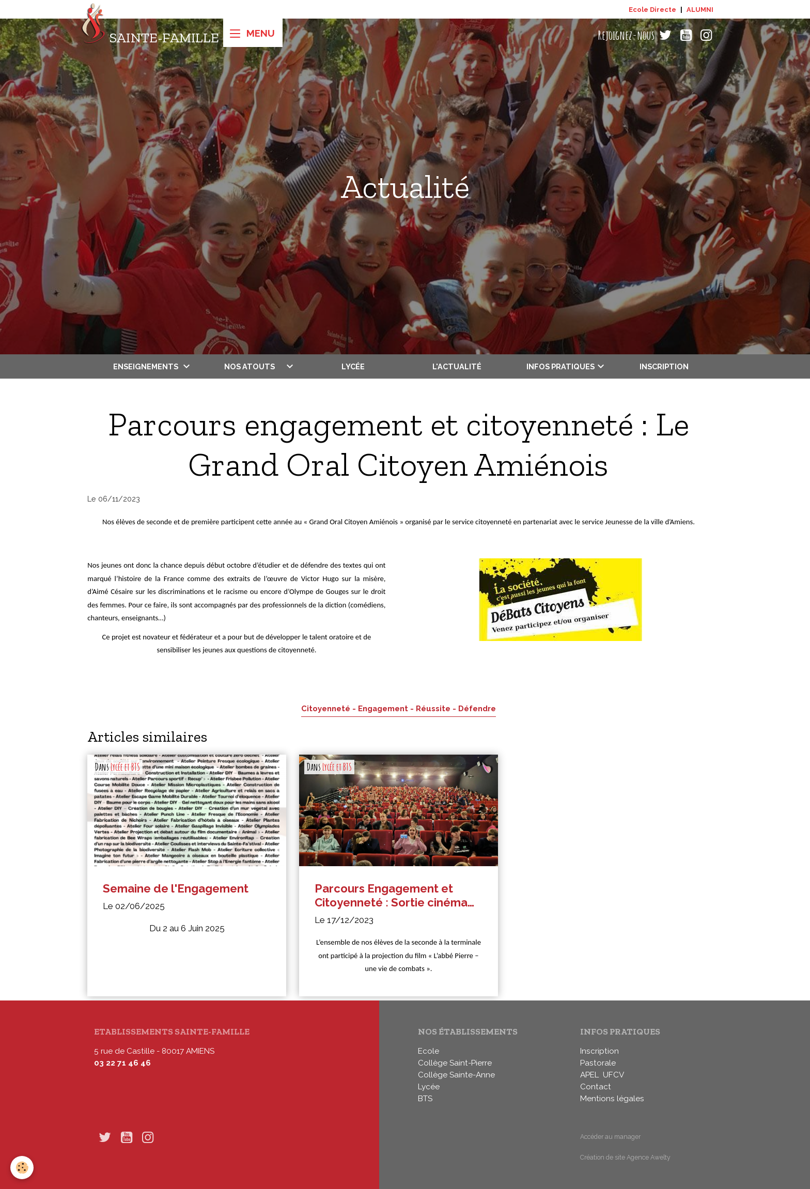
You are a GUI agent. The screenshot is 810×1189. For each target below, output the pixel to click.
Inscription (664, 366)
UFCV (613, 1075)
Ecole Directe (652, 9)
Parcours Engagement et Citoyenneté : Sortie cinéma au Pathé (391, 895)
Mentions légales (612, 1098)
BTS (425, 1098)
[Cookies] (22, 1167)
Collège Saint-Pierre (455, 1063)
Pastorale (598, 1063)
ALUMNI (700, 9)
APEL (589, 1075)
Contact (595, 1086)
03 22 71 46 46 (122, 1063)
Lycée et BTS (125, 767)
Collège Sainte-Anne (456, 1075)
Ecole (428, 1051)
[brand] (150, 35)
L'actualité (456, 366)
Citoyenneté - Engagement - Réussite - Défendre (398, 708)
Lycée (353, 366)
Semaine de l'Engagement (175, 888)
